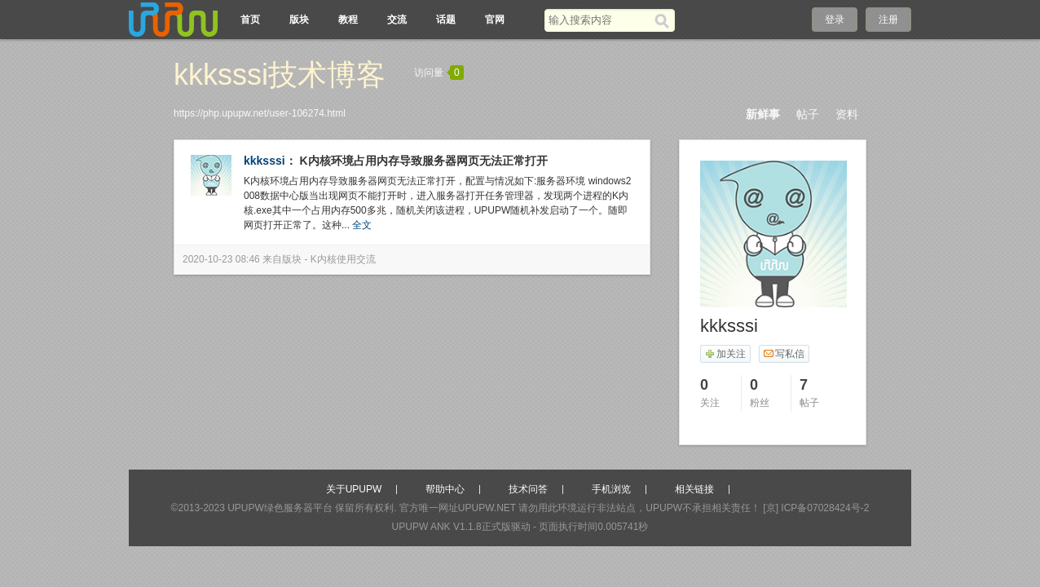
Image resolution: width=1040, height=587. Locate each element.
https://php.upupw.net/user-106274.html (260, 113)
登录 (834, 19)
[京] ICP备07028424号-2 (816, 508)
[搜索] (664, 20)
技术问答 (528, 489)
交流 (397, 19)
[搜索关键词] (599, 20)
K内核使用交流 (343, 259)
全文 (362, 225)
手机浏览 (611, 489)
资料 (846, 114)
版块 (299, 19)
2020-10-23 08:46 (221, 259)
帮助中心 (445, 489)
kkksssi (264, 160)
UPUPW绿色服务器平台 (280, 508)
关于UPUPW (354, 489)
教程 (348, 19)
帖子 (807, 114)
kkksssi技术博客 (280, 74)
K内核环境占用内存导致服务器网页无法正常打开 (424, 160)
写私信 (783, 354)
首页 (250, 19)
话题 (446, 19)
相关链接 (694, 489)
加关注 (725, 354)
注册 (888, 19)
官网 (495, 19)
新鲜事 (763, 114)
